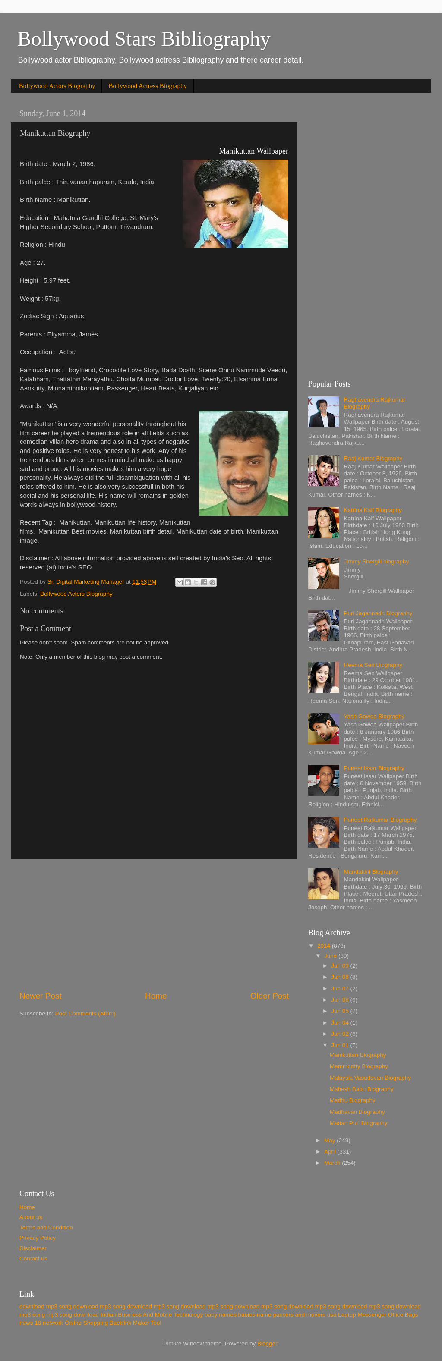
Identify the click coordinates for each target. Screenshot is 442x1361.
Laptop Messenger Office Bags (378, 1314)
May (330, 1140)
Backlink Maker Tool (135, 1323)
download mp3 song (45, 1306)
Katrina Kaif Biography (372, 510)
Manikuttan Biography (358, 1055)
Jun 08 (340, 977)
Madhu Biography (353, 1100)
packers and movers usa (305, 1314)
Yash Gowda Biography (374, 716)
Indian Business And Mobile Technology (152, 1314)
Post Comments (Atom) (85, 1013)
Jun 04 (340, 1022)
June (331, 955)
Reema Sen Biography (373, 665)
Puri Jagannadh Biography (378, 613)
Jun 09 (340, 965)
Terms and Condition (46, 1227)
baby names (221, 1314)
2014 (324, 946)
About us (30, 1217)
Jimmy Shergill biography (376, 561)
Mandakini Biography (371, 871)
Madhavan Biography (357, 1112)
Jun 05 (340, 1011)
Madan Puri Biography (359, 1123)
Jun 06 (340, 999)
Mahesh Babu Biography (362, 1089)
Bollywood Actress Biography (147, 85)
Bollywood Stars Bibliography (144, 38)
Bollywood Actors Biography (57, 85)
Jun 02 (340, 1034)
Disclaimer (33, 1248)
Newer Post (40, 995)
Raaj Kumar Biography (373, 458)
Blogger (267, 1343)
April (331, 1151)
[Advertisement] (154, 925)
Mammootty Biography (359, 1066)
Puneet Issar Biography (374, 768)
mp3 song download (73, 1314)
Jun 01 (340, 1045)
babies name (254, 1314)
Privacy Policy (37, 1238)
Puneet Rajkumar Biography (380, 820)
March (333, 1163)
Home (156, 995)
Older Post (269, 995)
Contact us (33, 1258)
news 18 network (41, 1323)
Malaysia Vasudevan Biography (370, 1078)
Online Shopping (86, 1323)
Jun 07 (340, 988)
